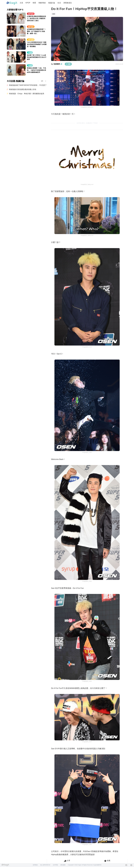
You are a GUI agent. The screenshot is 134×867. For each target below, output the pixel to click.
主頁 (21, 3)
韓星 (34, 3)
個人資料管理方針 (45, 865)
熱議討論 (51, 3)
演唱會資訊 (67, 3)
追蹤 (68, 64)
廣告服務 (62, 865)
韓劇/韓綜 (42, 3)
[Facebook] (126, 865)
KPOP (28, 3)
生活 (59, 3)
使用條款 (35, 865)
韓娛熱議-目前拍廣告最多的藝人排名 (22, 89)
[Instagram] (131, 865)
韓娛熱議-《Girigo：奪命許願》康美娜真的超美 (26, 93)
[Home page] (12, 3)
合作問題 (55, 865)
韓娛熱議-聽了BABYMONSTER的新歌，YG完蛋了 (28, 85)
